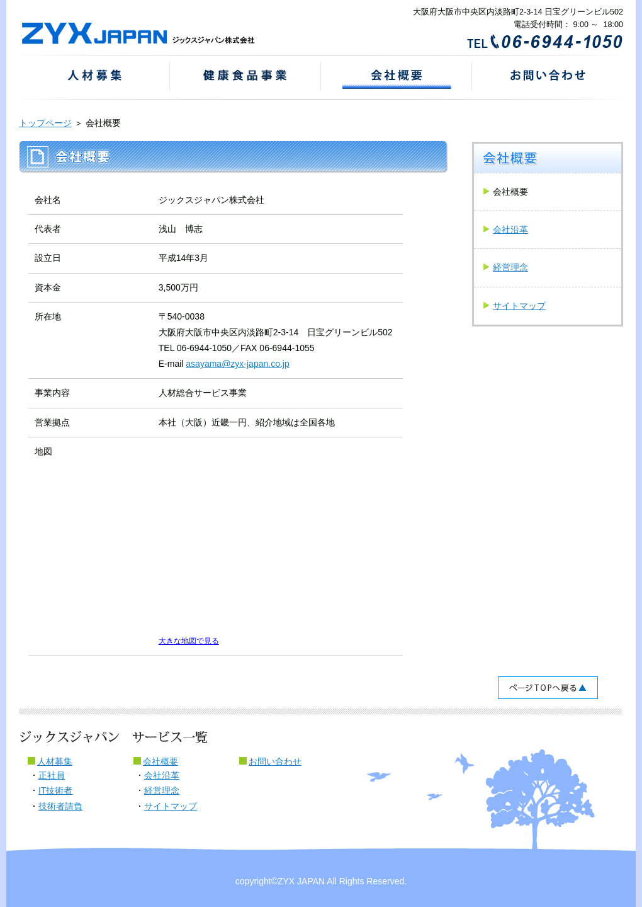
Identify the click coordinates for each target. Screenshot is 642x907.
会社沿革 (510, 229)
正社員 (51, 775)
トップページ (45, 123)
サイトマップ (519, 306)
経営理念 (510, 267)
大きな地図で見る (189, 641)
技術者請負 (60, 806)
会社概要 (160, 761)
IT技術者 (55, 790)
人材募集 (54, 761)
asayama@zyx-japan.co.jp (237, 364)
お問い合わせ (275, 761)
